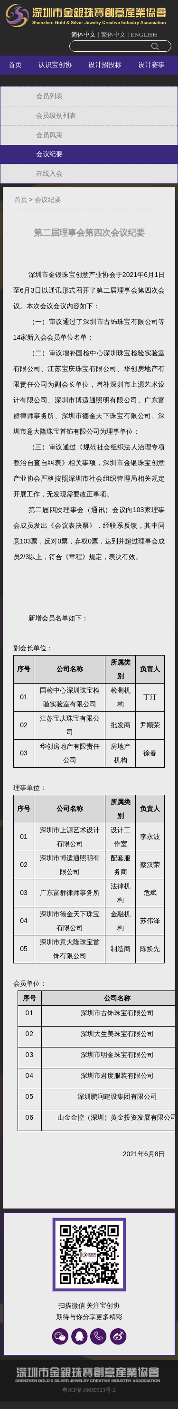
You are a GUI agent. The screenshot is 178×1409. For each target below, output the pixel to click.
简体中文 (83, 34)
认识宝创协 (55, 64)
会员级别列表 (56, 115)
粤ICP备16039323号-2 (89, 1390)
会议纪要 (49, 154)
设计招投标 (105, 64)
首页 (15, 64)
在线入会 (49, 173)
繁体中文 (113, 34)
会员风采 (49, 135)
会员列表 (49, 96)
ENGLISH (144, 34)
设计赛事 (151, 64)
